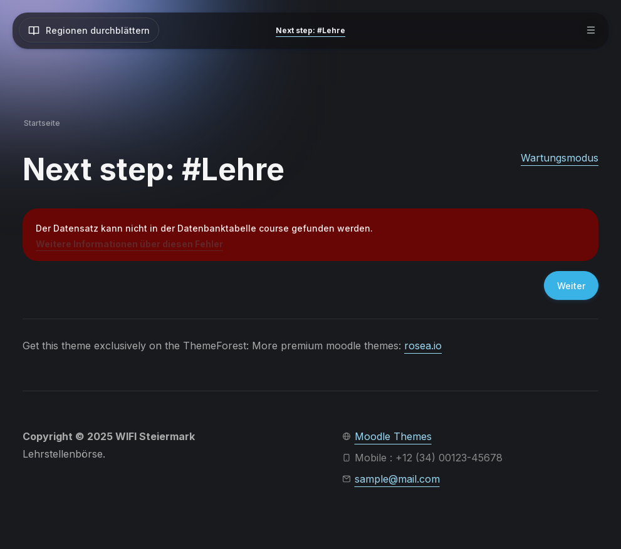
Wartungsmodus (559, 157)
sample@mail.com (397, 479)
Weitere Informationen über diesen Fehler (129, 244)
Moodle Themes (393, 436)
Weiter (571, 285)
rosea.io (423, 345)
